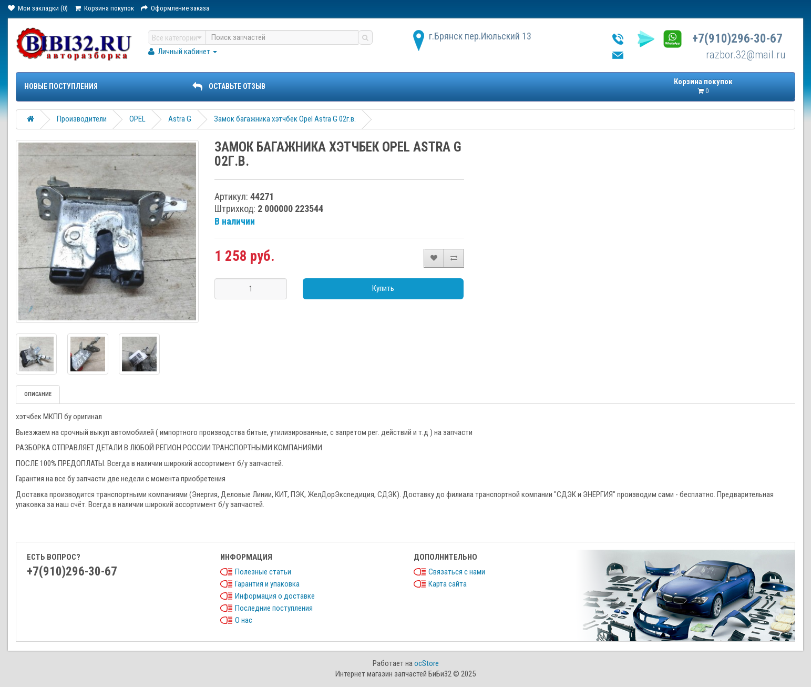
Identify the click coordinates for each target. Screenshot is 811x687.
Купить (383, 288)
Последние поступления (274, 608)
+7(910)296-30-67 (737, 39)
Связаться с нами (456, 572)
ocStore (426, 663)
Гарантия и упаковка (267, 584)
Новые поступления (61, 86)
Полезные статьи (263, 572)
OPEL (137, 119)
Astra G (179, 119)
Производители (82, 119)
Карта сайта (447, 584)
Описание (38, 394)
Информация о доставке (275, 596)
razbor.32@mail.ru (746, 54)
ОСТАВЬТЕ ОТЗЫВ (228, 86)
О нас (243, 620)
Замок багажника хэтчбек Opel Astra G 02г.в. (285, 119)
